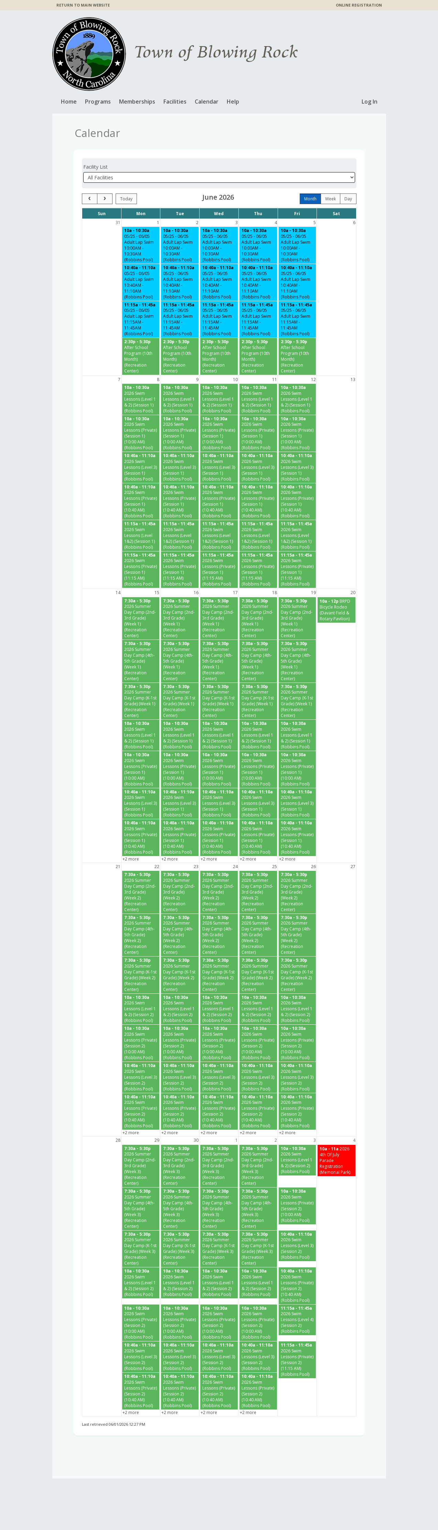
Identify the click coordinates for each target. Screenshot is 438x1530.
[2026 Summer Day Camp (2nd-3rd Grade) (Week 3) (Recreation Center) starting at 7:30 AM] (141, 1165)
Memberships (137, 101)
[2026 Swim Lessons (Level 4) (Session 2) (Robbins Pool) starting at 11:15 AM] (297, 1320)
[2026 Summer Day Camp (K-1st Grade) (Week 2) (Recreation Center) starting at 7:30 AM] (141, 975)
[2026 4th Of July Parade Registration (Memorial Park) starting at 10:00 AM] (336, 1160)
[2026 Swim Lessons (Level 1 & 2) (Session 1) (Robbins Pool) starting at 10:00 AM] (141, 399)
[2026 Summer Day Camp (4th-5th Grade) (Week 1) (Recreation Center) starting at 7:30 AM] (141, 661)
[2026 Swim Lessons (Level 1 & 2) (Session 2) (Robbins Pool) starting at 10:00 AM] (141, 1009)
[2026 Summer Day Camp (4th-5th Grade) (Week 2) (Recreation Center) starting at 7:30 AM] (141, 935)
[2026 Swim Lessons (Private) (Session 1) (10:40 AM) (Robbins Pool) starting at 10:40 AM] (141, 501)
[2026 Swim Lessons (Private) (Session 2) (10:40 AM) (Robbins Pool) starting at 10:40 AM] (141, 1111)
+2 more (130, 859)
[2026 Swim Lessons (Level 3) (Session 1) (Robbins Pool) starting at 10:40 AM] (141, 467)
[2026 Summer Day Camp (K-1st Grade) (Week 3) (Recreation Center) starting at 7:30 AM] (141, 1248)
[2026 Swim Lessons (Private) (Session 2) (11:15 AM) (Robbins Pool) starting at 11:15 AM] (297, 1359)
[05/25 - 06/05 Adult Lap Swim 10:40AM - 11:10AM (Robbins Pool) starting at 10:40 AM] (141, 282)
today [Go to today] (126, 199)
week (330, 199)
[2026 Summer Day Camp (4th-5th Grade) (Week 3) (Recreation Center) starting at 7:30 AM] (141, 1209)
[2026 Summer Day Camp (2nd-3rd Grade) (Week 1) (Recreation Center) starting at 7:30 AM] (141, 618)
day (348, 199)
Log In (369, 101)
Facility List (95, 166)
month (310, 199)
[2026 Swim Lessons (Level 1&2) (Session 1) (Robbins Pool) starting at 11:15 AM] (141, 535)
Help (233, 101)
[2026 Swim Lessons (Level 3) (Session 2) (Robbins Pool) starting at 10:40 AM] (141, 1077)
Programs (98, 101)
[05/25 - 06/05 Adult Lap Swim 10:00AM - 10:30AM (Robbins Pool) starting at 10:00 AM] (141, 245)
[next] (105, 198)
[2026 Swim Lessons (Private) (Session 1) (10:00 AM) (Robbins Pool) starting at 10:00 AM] (141, 433)
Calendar (206, 101)
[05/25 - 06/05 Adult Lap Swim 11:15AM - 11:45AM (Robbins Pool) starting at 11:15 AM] (141, 319)
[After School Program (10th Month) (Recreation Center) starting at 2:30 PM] (141, 356)
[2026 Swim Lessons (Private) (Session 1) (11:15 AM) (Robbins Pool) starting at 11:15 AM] (141, 569)
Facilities (174, 101)
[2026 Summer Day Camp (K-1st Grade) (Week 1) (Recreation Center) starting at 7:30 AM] (141, 701)
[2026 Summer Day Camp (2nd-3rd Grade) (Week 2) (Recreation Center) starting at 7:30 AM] (141, 892)
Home (69, 101)
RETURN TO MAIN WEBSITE (83, 5)
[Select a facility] (219, 177)
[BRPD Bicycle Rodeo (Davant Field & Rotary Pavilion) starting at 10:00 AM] (336, 609)
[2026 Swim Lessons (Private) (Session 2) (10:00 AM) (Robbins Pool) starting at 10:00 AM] (141, 1043)
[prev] (89, 198)
